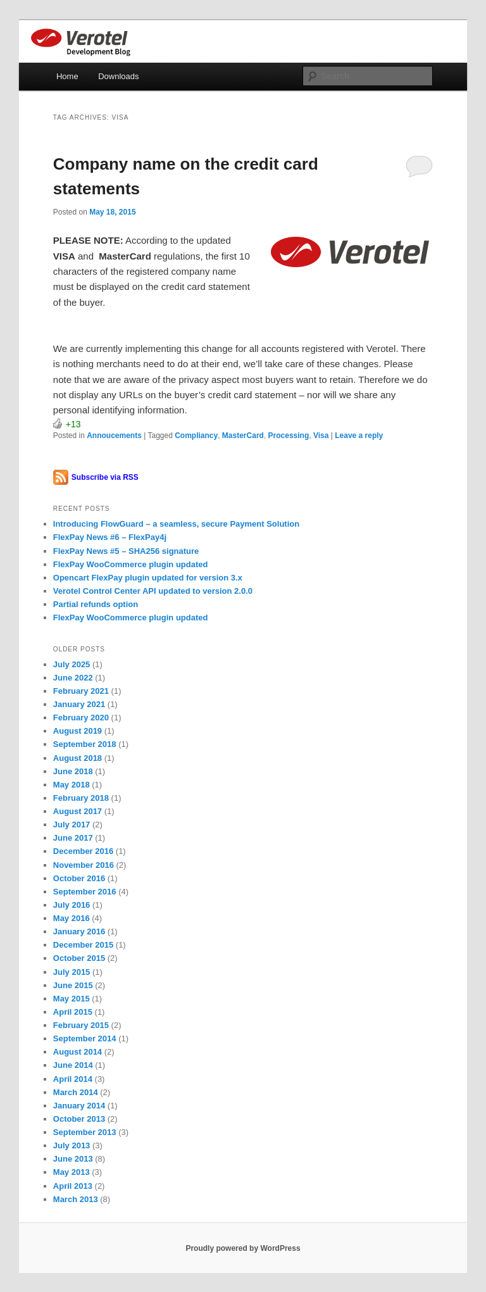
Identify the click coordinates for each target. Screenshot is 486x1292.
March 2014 (75, 1092)
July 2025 (71, 664)
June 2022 (73, 677)
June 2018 (73, 771)
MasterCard (243, 435)
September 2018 (84, 744)
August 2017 (77, 811)
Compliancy (196, 435)
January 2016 (79, 931)
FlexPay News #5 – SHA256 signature (126, 551)
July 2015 (71, 972)
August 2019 (77, 731)
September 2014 (84, 1038)
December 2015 (83, 945)
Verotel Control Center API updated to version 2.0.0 (152, 591)
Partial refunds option (95, 604)
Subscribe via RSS (105, 477)
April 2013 (72, 1186)
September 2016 (84, 891)
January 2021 (79, 704)
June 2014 (73, 1065)
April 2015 (72, 1012)
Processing (288, 435)
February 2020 (81, 717)
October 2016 (79, 878)
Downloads (118, 76)
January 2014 (79, 1105)
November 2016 (83, 865)
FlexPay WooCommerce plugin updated (130, 564)
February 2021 (81, 691)
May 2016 (71, 918)
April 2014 (72, 1079)
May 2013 (71, 1172)
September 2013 (84, 1132)
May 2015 (71, 998)
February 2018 (81, 798)
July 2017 (71, 824)
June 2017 (73, 838)
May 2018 (71, 784)
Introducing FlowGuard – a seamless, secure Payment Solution (176, 524)
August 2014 (77, 1052)
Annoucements (114, 435)
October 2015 (79, 958)
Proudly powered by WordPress (242, 1248)
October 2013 (79, 1119)
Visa (320, 435)
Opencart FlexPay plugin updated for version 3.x (147, 577)
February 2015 (81, 1025)
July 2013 (71, 1145)
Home (67, 76)
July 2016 (71, 905)
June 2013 (73, 1158)
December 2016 (83, 851)
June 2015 (73, 985)
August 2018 (77, 758)
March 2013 (75, 1199)
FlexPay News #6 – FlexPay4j (109, 537)
